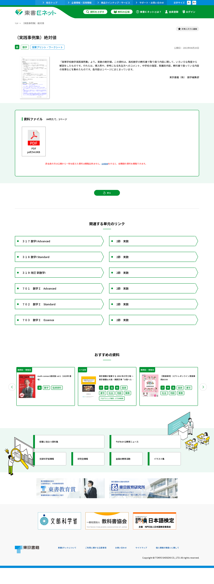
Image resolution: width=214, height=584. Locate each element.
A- (189, 2)
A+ (194, 2)
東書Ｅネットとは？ (148, 12)
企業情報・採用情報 (80, 2)
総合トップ (50, 2)
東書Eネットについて (69, 564)
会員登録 (171, 12)
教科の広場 (122, 12)
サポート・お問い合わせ (150, 2)
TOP (17, 23)
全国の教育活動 (126, 481)
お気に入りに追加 (186, 29)
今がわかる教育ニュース (132, 464)
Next (203, 408)
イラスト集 (162, 481)
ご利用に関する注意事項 (103, 564)
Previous (10, 408)
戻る (107, 196)
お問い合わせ (132, 564)
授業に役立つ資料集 (53, 464)
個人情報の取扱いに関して (185, 564)
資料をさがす (95, 12)
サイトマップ (155, 564)
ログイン (188, 12)
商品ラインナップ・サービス (114, 2)
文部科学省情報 (50, 481)
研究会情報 (85, 481)
